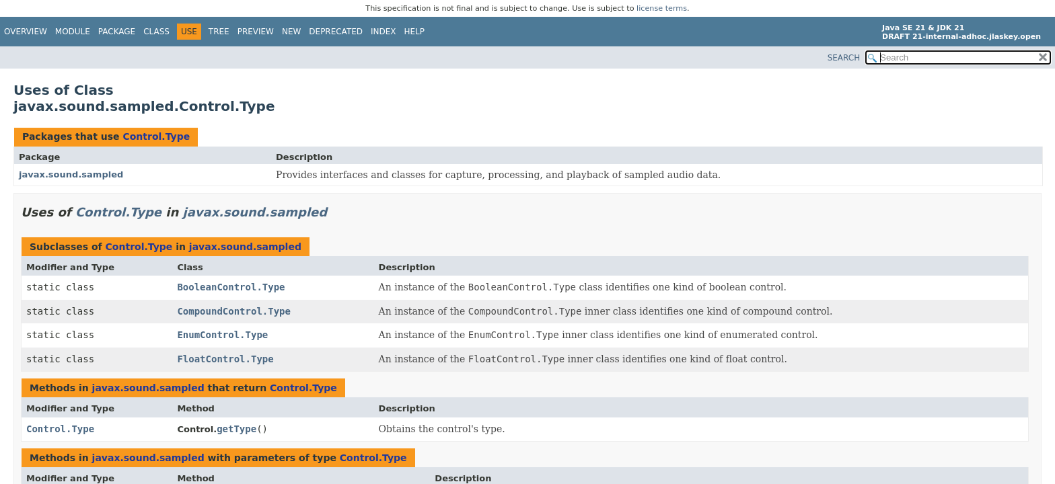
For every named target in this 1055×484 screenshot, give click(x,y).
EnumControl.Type (222, 334)
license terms (661, 8)
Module (72, 31)
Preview (256, 31)
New (291, 31)
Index (383, 31)
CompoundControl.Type (234, 311)
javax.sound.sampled (71, 174)
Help (414, 31)
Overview (25, 31)
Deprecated (336, 31)
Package (116, 31)
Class (156, 31)
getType (236, 429)
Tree (219, 31)
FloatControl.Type (225, 359)
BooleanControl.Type (231, 287)
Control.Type (156, 136)
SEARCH (844, 58)
